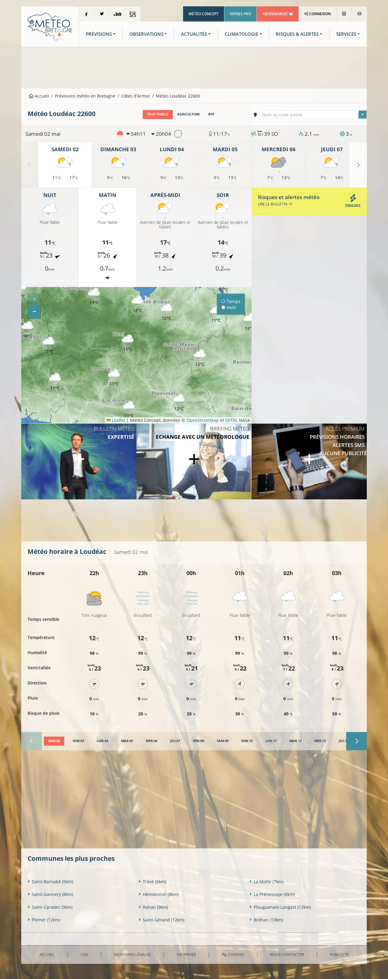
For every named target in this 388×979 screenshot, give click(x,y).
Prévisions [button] (99, 34)
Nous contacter (287, 954)
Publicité (339, 954)
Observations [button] (146, 34)
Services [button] (346, 34)
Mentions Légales (132, 954)
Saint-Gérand (161, 920)
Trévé (152, 881)
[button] (55, 382)
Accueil (39, 96)
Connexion (317, 13)
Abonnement (278, 13)
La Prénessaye (272, 894)
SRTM (231, 420)
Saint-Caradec (50, 907)
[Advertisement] (194, 67)
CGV (84, 954)
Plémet (44, 920)
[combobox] (313, 114)
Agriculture (188, 114)
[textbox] (313, 115)
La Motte (266, 881)
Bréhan (266, 920)
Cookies (233, 954)
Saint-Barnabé (50, 881)
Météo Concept (204, 13)
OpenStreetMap (202, 420)
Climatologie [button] (241, 34)
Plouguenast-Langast (280, 907)
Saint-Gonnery (50, 894)
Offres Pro (240, 13)
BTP (211, 114)
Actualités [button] (194, 34)
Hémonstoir (159, 894)
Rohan (153, 907)
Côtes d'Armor (135, 96)
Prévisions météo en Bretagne (85, 96)
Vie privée (186, 954)
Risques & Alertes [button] (297, 34)
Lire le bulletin (275, 204)
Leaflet (115, 420)
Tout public (158, 114)
